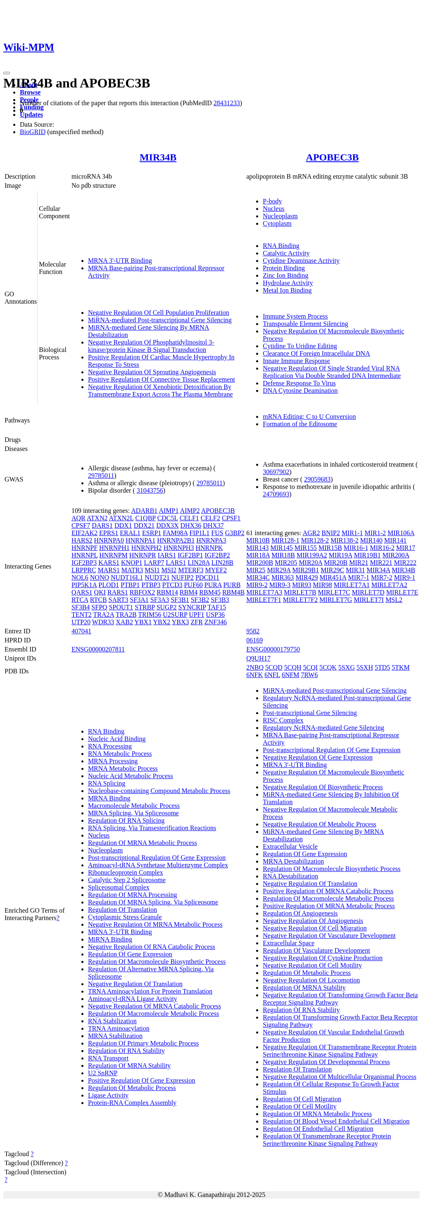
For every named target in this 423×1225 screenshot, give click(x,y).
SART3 (118, 599)
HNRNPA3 (211, 540)
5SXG (346, 667)
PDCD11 (207, 577)
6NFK (254, 674)
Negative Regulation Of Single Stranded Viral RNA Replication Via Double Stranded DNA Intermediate (332, 372)
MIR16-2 (382, 547)
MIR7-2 (381, 577)
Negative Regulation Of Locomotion (311, 980)
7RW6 (309, 674)
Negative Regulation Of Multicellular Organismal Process (339, 1076)
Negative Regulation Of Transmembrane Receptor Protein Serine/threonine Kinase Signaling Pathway (339, 1050)
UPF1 (196, 614)
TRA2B (126, 614)
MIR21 (358, 562)
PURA (213, 584)
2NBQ (255, 667)
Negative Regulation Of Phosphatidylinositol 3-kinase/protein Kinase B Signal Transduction (151, 346)
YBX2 (162, 621)
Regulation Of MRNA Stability (129, 1065)
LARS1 (176, 562)
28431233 (227, 102)
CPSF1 (231, 518)
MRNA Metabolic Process (123, 768)
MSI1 (152, 570)
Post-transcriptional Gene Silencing (310, 712)
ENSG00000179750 (273, 649)
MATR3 (132, 570)
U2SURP (175, 614)
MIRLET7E (402, 592)
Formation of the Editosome (300, 423)
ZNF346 (215, 621)
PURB (232, 584)
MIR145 (281, 547)
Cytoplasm (277, 223)
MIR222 (405, 562)
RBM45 (210, 592)
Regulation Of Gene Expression (130, 954)
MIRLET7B (300, 592)
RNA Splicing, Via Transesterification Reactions (152, 827)
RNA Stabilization (112, 1020)
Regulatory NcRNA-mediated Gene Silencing (323, 727)
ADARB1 (144, 510)
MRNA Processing (113, 761)
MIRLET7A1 (352, 584)
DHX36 (191, 525)
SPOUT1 (121, 607)
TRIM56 (149, 614)
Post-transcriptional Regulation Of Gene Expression (157, 857)
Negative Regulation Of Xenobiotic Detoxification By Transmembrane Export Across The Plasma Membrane (160, 390)
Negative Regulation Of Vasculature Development (329, 935)
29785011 (101, 475)
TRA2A (103, 614)
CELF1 (189, 518)
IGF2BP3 (84, 562)
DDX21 (144, 525)
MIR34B (158, 157)
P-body (272, 201)
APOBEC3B (332, 157)
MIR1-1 (352, 532)
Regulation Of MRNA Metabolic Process (142, 842)
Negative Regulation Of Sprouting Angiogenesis (152, 371)
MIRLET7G (335, 599)
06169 (254, 640)
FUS (217, 532)
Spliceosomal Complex (119, 887)
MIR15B (330, 547)
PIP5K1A (84, 584)
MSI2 (169, 570)
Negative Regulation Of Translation (135, 983)
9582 (252, 631)
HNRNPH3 (179, 547)
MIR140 (371, 540)
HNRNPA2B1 (176, 540)
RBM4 (189, 592)
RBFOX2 (142, 592)
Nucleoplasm (280, 216)
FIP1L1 (199, 532)
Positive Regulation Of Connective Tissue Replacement (161, 379)
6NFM (290, 674)
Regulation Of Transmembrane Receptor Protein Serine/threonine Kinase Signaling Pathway (327, 1140)
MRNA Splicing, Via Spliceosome (133, 813)
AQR (78, 518)
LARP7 (154, 562)
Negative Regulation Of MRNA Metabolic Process (155, 924)
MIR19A (340, 555)
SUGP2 (167, 607)
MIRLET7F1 (263, 599)
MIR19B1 (367, 555)
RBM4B (233, 592)
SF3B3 (220, 599)
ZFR (197, 621)
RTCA (79, 599)
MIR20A (310, 562)
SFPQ (99, 607)
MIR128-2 (315, 540)
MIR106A (400, 532)
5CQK (328, 667)
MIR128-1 (285, 540)
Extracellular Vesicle (290, 846)
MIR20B (335, 562)
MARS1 (108, 570)
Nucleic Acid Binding (117, 738)
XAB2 (124, 621)
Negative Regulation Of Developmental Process (326, 1061)
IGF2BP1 (190, 555)
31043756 (150, 490)
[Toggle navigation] (6, 73)
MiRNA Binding (110, 939)
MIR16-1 (356, 547)
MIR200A (396, 555)
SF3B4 (80, 607)
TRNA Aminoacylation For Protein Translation (150, 991)
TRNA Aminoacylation (119, 1028)
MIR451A (333, 577)
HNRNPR (142, 555)
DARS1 (102, 525)
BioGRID (32, 131)
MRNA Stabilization (115, 1035)
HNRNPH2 (146, 547)
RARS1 (117, 592)
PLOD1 (108, 584)
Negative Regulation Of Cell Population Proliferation (158, 312)
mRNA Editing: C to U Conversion (309, 416)
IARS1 (167, 555)
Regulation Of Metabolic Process (132, 1087)
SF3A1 (139, 599)
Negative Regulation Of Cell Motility (312, 965)
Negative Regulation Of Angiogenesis (313, 920)
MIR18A (258, 555)
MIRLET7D (368, 592)
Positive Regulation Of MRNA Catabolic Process (328, 891)
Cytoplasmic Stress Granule (125, 917)
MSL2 (393, 599)
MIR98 (322, 584)
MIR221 (381, 562)
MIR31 (355, 570)
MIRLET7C (334, 592)
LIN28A (198, 562)
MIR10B (258, 540)
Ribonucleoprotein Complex (125, 872)
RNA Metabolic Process (120, 753)
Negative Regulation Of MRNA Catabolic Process (154, 1006)
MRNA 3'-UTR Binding (120, 260)
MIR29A (278, 570)
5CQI (310, 667)
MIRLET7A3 (264, 592)
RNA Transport (108, 1058)
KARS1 (108, 562)
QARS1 (82, 592)
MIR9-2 (257, 584)
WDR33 (103, 621)
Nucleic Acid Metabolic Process (130, 775)
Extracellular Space (288, 942)
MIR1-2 (375, 532)
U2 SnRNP (103, 1072)
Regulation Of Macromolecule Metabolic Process (153, 1013)
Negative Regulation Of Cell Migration (315, 928)
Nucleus (273, 208)
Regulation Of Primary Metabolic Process (143, 1043)
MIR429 (306, 577)
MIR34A (378, 570)
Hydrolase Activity (288, 282)
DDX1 (123, 525)
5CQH (293, 667)
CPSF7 (80, 525)
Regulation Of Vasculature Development (316, 950)
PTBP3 (150, 584)
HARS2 (82, 540)
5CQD (274, 667)
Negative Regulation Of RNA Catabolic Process (151, 946)
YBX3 (180, 621)
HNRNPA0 (109, 540)
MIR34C (258, 577)
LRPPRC (83, 570)
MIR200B (259, 562)
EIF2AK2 (84, 532)
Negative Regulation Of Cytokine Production (323, 957)
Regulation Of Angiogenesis (300, 913)
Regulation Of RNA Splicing (126, 820)
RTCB (98, 599)
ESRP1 (151, 532)
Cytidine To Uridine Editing (300, 345)
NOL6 (79, 577)
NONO (99, 577)
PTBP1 (130, 584)
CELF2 (210, 518)
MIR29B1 (305, 570)
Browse (30, 92)
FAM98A (175, 532)
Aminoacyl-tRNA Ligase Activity (132, 998)
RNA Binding (281, 245)
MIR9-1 (405, 577)
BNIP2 (330, 532)
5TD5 (382, 667)
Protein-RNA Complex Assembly (132, 1102)
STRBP (144, 607)
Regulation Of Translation (122, 909)
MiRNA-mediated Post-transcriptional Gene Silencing (160, 319)
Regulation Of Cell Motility (299, 1106)
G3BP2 (235, 532)
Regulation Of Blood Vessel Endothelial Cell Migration (336, 1121)
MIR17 (405, 547)
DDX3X (167, 525)
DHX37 (213, 525)
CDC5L (167, 518)
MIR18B (283, 555)
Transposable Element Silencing (305, 323)
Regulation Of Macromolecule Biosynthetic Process (157, 961)
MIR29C (332, 570)
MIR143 (257, 547)
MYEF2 (216, 570)
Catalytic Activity (286, 253)
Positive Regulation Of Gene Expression (141, 1080)
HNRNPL (84, 555)
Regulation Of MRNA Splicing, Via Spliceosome (153, 902)
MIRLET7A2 (389, 584)
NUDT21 (157, 577)
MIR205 (286, 562)
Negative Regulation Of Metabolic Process (319, 824)
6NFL (272, 674)
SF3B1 (180, 599)
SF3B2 (200, 599)
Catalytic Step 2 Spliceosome (127, 879)
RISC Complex (283, 720)
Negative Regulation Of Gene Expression (318, 757)
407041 (81, 631)
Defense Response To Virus (299, 383)
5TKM (401, 667)
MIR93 (301, 584)
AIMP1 (168, 510)
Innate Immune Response (296, 360)
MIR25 (255, 570)
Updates (31, 114)
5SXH (364, 667)
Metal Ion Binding (287, 290)
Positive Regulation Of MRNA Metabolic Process (329, 905)
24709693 (276, 494)
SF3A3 (159, 599)
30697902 (276, 471)
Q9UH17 (258, 658)
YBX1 (143, 621)
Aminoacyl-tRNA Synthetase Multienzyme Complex (158, 865)
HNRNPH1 (114, 547)
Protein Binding (284, 267)
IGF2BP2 (217, 555)
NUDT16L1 (127, 577)
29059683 (317, 479)
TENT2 (81, 614)
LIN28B (222, 562)
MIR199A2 (312, 555)
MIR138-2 (344, 540)
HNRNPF (84, 547)
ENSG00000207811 (98, 649)
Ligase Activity (108, 1095)
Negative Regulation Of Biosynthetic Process (323, 787)
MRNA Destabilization (293, 861)
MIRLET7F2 (300, 599)
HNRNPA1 (140, 540)
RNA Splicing (106, 783)
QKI (100, 592)
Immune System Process (295, 316)
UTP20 (80, 621)
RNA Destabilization (290, 876)
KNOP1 (132, 562)
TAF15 (216, 607)
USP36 (215, 614)
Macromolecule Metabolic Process (134, 805)
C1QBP (145, 518)
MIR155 (306, 547)
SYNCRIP (192, 607)
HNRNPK (209, 547)
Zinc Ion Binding (285, 275)
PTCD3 (172, 584)
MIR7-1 (359, 577)
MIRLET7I (369, 599)
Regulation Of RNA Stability (126, 1050)
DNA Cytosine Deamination (300, 390)
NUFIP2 (182, 577)
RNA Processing (110, 746)
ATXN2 (97, 518)
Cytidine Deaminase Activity (301, 260)
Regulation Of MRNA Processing (132, 894)
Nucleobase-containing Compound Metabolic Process (159, 790)
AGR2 (311, 532)
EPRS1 (108, 532)
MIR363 (282, 577)
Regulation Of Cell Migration (302, 1098)
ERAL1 (130, 532)
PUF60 (193, 584)
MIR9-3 (280, 584)
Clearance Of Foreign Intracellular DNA (316, 353)
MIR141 (395, 540)
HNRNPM (113, 555)
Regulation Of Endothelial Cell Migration (318, 1128)
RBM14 (167, 592)
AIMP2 (190, 510)
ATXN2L (121, 518)
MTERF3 (190, 570)
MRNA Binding (109, 798)
